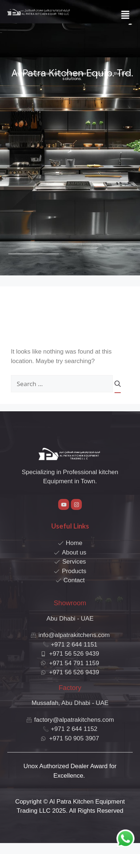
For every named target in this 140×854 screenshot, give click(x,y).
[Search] (118, 386)
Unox (31, 766)
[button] (125, 15)
